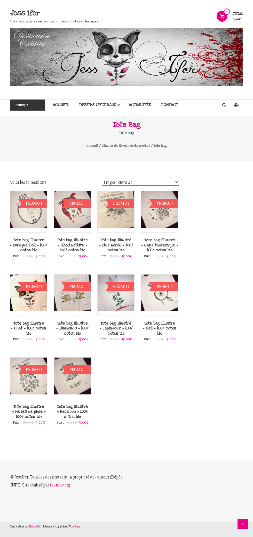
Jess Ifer (25, 13)
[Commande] (140, 182)
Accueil (61, 105)
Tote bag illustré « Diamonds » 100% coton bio (72, 328)
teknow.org (60, 485)
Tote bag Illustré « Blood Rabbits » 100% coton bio (72, 245)
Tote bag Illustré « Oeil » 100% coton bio (159, 328)
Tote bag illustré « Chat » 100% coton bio (28, 328)
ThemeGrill (35, 526)
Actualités (140, 105)
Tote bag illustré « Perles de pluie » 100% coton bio (28, 411)
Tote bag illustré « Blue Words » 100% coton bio (116, 245)
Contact (169, 105)
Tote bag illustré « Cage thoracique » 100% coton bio (159, 245)
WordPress (74, 526)
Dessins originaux (97, 105)
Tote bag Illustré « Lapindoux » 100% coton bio (116, 328)
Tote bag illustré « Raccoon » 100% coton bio (72, 411)
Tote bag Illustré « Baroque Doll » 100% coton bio (28, 245)
